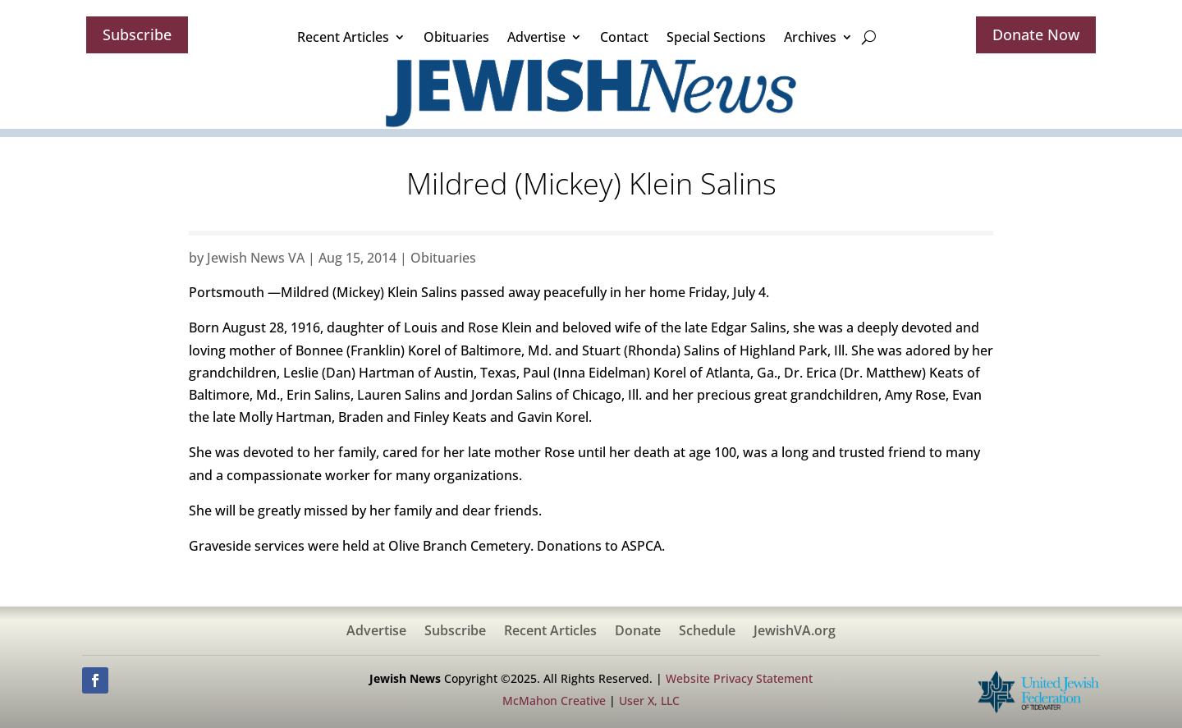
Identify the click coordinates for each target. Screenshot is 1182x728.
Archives (810, 37)
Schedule (707, 632)
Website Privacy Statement (739, 678)
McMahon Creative (554, 700)
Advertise (536, 37)
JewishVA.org (795, 632)
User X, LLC (649, 700)
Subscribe (137, 34)
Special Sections (716, 37)
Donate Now (1035, 34)
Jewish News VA (256, 258)
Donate (638, 632)
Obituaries (456, 37)
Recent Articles (343, 37)
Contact (624, 37)
